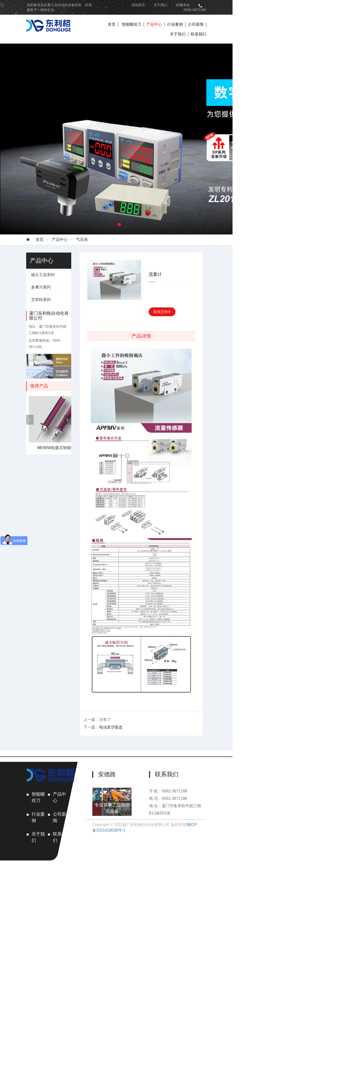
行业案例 (234, 19)
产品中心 (213, 19)
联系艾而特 (226, 301)
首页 (170, 19)
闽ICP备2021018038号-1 (244, 1059)
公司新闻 (254, 19)
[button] (166, 214)
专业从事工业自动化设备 (160, 1047)
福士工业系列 (51, 264)
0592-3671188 (292, 5)
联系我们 (296, 19)
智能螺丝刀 (190, 19)
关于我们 (235, 5)
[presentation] (38, 411)
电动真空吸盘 (142, 945)
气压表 (91, 229)
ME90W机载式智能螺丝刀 (68, 439)
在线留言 (213, 5)
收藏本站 (257, 5)
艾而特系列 (49, 289)
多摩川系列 (49, 277)
